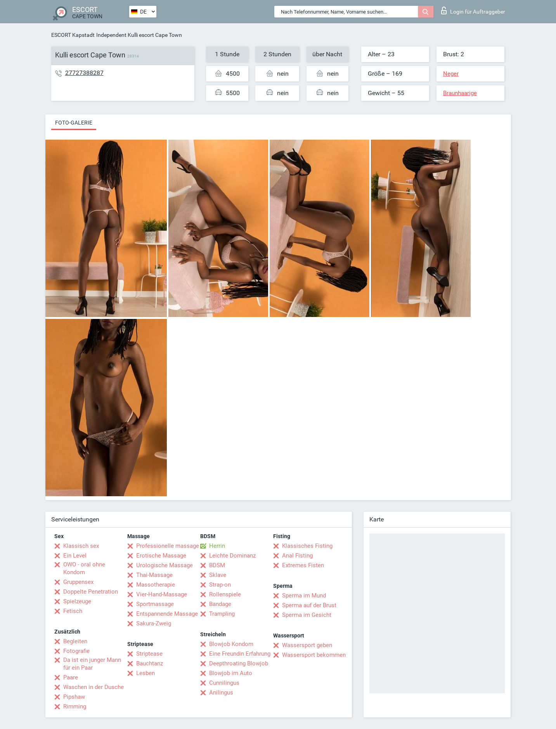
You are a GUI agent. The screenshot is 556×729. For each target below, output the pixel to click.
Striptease (149, 653)
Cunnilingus (224, 682)
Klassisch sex (81, 545)
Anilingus (221, 692)
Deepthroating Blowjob (238, 663)
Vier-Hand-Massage (161, 594)
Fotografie (76, 651)
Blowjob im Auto (230, 673)
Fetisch (72, 611)
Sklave (217, 574)
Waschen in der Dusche (93, 687)
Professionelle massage (167, 545)
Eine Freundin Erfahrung (239, 653)
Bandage (220, 604)
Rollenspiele (225, 594)
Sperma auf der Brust (309, 605)
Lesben (145, 673)
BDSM (217, 565)
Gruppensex (78, 581)
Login (473, 10)
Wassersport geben (307, 645)
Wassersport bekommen (314, 654)
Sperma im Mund (304, 595)
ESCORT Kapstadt (73, 35)
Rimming (74, 706)
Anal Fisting (297, 555)
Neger (451, 73)
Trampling (222, 613)
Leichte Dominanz (232, 555)
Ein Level (75, 555)
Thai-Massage (154, 574)
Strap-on (220, 584)
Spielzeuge (77, 601)
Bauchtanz (149, 663)
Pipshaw (74, 696)
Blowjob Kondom (231, 644)
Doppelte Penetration (90, 591)
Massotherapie (155, 584)
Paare (70, 677)
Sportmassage (155, 604)
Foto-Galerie (73, 122)
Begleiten (75, 641)
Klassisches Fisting (307, 545)
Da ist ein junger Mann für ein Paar (92, 663)
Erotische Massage (161, 555)
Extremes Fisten (303, 565)
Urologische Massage (164, 565)
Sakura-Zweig (153, 623)
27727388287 (84, 72)
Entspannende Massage (167, 613)
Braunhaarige (460, 93)
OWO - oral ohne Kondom (84, 568)
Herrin (217, 545)
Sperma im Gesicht (306, 614)
